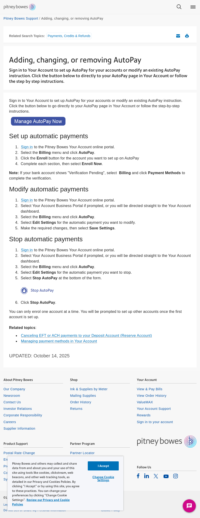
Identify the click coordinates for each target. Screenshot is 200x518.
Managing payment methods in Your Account (59, 341)
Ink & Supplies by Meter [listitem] (89, 389)
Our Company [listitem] (14, 389)
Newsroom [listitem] (11, 395)
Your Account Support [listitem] (154, 409)
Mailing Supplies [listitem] (83, 395)
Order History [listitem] (80, 402)
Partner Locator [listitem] (82, 453)
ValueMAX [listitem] (145, 402)
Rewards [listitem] (144, 415)
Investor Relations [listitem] (17, 409)
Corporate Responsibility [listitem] (22, 415)
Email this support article (178, 36)
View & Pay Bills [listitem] (150, 389)
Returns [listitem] (76, 409)
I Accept (103, 466)
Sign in (27, 147)
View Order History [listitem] (151, 395)
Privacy (106, 504)
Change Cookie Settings (103, 478)
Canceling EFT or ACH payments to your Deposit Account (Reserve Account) (86, 336)
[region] (65, 483)
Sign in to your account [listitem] (155, 422)
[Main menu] (193, 7)
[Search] (179, 7)
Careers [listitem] (9, 422)
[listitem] (138, 475)
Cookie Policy (110, 510)
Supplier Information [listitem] (19, 428)
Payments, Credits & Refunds (69, 36)
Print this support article (187, 36)
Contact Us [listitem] (12, 402)
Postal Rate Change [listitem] (19, 453)
